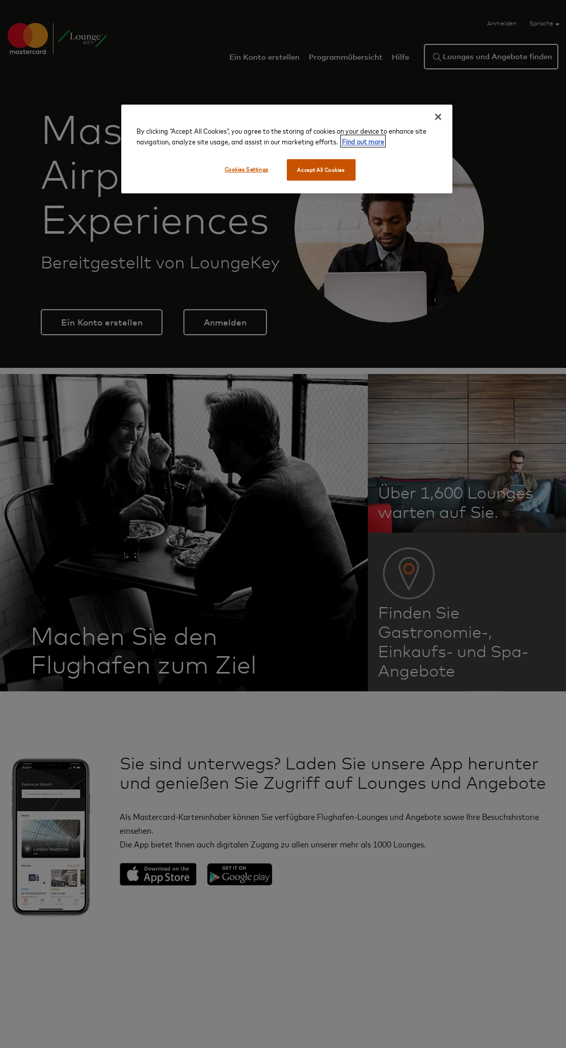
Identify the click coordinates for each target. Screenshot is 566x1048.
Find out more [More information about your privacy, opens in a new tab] (363, 141)
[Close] (438, 117)
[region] (286, 149)
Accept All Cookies (320, 169)
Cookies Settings (246, 169)
